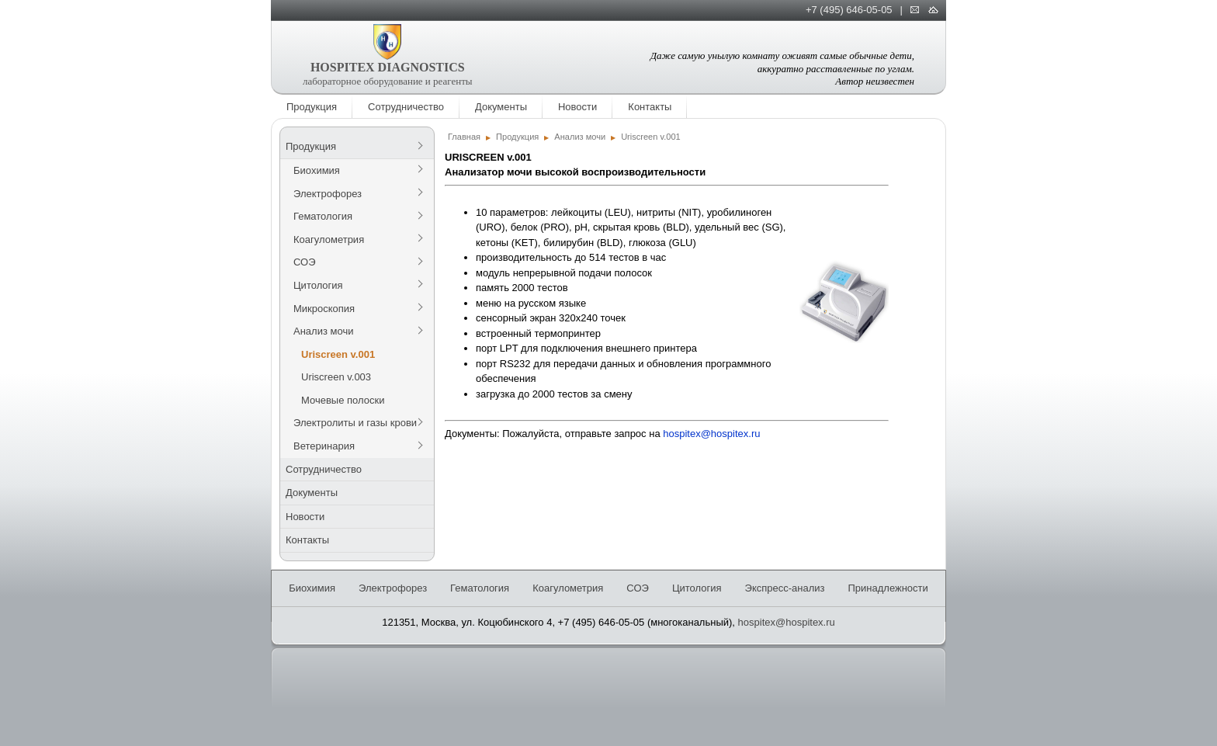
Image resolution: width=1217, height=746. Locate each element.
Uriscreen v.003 (336, 377)
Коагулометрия (328, 239)
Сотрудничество (406, 107)
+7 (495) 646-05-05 (849, 10)
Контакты (649, 107)
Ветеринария (324, 446)
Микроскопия (324, 308)
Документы (501, 107)
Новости (577, 107)
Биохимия (316, 170)
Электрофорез (327, 194)
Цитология (318, 285)
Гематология (322, 216)
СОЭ (304, 262)
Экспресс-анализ (785, 588)
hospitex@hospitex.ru (711, 433)
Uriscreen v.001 (338, 354)
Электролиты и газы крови (355, 423)
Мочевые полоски (342, 400)
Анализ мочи (323, 331)
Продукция (311, 107)
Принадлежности (887, 588)
